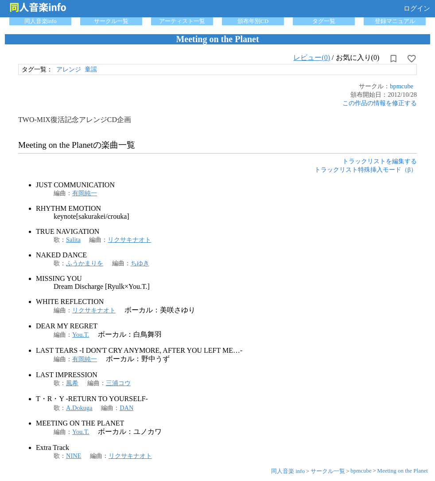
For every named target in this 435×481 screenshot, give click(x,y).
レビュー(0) (311, 57)
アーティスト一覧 (182, 21)
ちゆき (140, 263)
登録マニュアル (395, 21)
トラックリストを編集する (379, 161)
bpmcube (401, 86)
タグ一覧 (323, 21)
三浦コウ (118, 382)
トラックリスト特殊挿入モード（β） (366, 169)
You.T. (80, 334)
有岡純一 (84, 193)
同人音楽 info (288, 471)
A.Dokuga (79, 407)
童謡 (91, 69)
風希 (72, 382)
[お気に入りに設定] (411, 58)
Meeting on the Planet (402, 470)
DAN (126, 407)
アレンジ (68, 69)
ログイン (417, 8)
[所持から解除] (393, 58)
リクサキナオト (129, 239)
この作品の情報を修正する (379, 102)
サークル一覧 (111, 21)
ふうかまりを (84, 263)
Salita (73, 239)
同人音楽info (40, 21)
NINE (73, 455)
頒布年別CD (252, 21)
